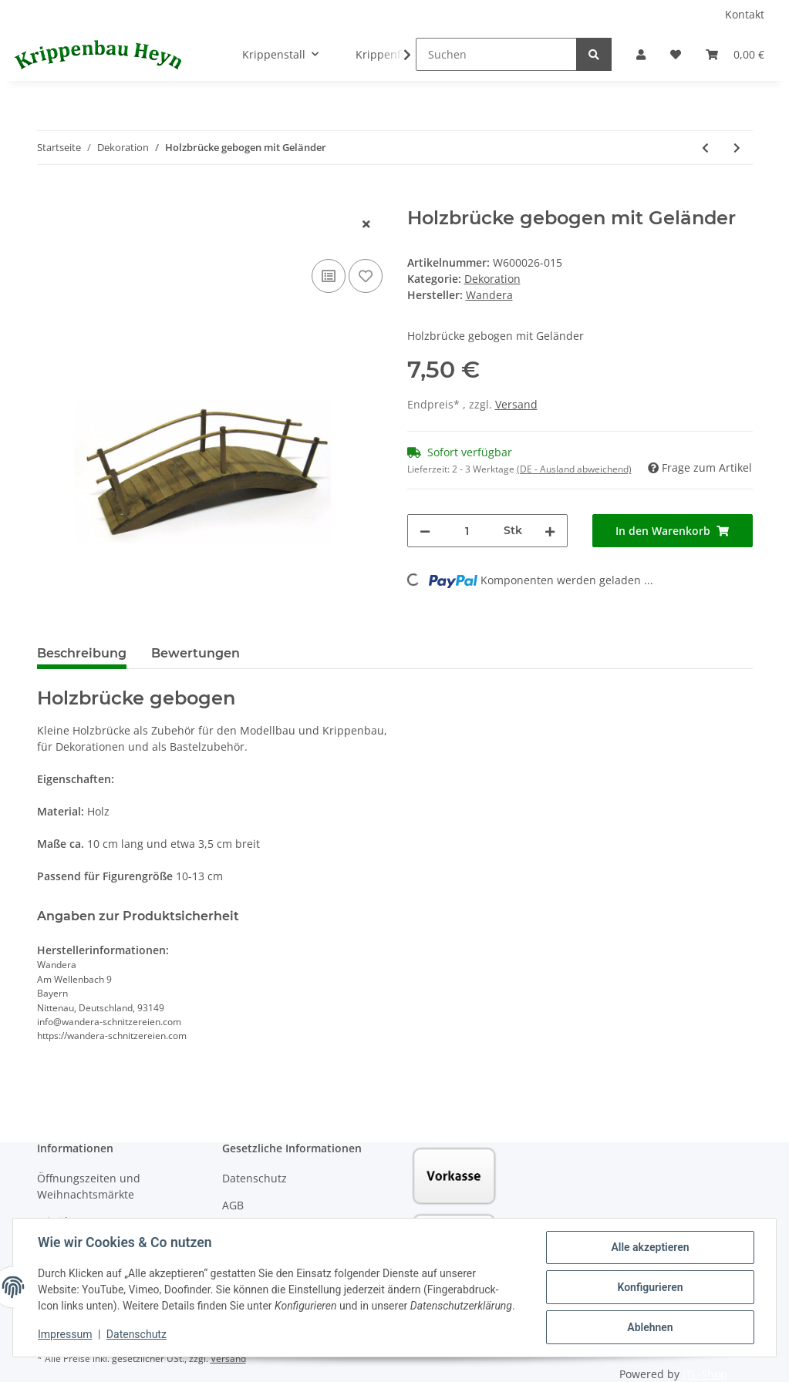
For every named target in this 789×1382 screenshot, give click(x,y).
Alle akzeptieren (650, 1247)
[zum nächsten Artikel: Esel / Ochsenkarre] (737, 147)
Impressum (65, 1334)
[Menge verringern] (425, 530)
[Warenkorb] (735, 54)
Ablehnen (650, 1327)
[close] (366, 223)
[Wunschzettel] (675, 54)
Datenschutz (254, 1178)
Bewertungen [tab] (195, 653)
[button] (641, 54)
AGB (233, 1205)
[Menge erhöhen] (550, 530)
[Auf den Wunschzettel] (366, 276)
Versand (516, 404)
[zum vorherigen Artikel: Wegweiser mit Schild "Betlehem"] (705, 147)
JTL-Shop (705, 1374)
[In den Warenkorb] (49, 198)
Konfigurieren (650, 1287)
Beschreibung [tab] (81, 653)
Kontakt (744, 14)
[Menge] (467, 530)
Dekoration (492, 278)
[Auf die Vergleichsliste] (329, 276)
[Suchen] (496, 54)
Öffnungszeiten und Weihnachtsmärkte (88, 1186)
